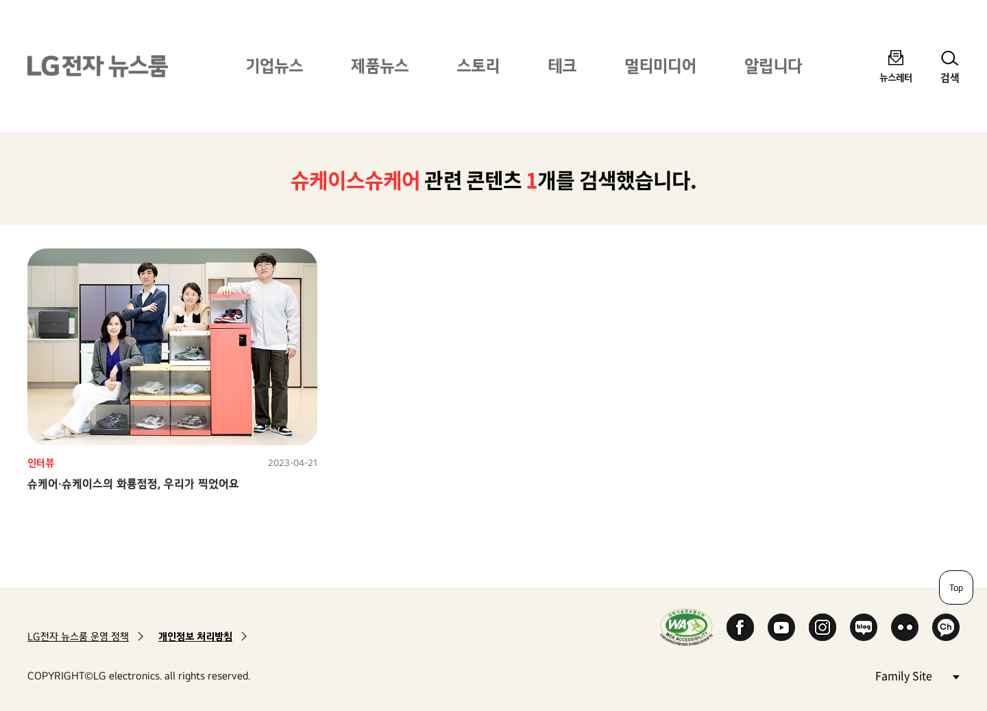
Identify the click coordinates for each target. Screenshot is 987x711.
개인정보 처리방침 (195, 636)
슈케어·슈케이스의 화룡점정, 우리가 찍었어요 (133, 483)
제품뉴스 (380, 65)
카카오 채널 (946, 627)
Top (956, 587)
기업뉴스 (274, 65)
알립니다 (773, 65)
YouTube (781, 627)
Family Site (917, 675)
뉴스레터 (895, 77)
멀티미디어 (660, 65)
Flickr (904, 627)
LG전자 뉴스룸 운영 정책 (78, 636)
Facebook (740, 627)
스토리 (478, 65)
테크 (562, 65)
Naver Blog (863, 627)
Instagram (822, 627)
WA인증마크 (686, 627)
